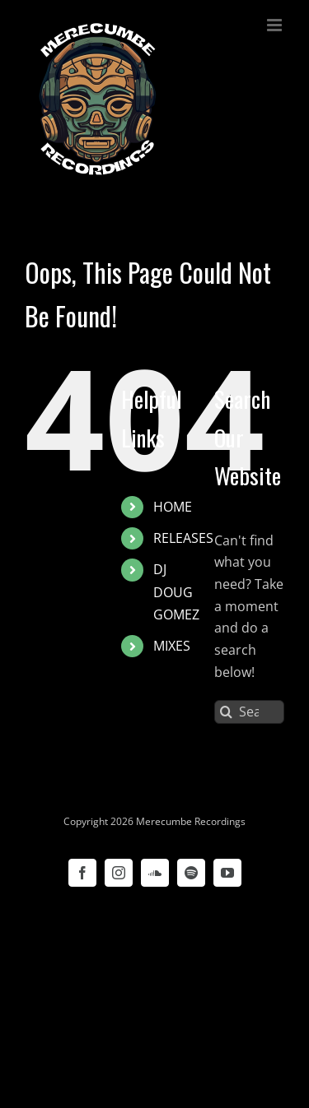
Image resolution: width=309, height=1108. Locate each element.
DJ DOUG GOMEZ (176, 591)
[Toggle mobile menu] (275, 25)
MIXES (171, 646)
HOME (172, 507)
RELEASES (183, 538)
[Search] (226, 712)
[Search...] (249, 712)
